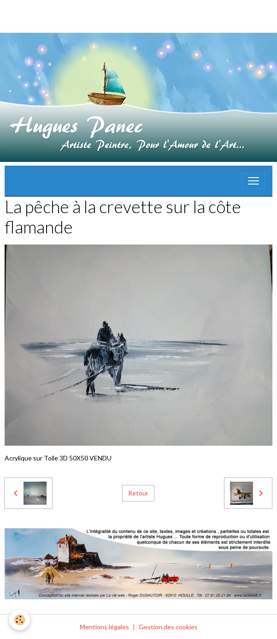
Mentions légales (104, 627)
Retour (138, 493)
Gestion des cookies (168, 627)
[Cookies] (19, 619)
